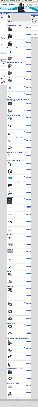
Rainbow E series (2, 18)
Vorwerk (1, 36)
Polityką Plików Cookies (13, 0)
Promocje (2, 58)
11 (21, 398)
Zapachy (1, 45)
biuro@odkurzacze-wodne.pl (11, 10)
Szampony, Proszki (2, 46)
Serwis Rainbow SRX (3, 53)
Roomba (1, 37)
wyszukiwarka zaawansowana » (29, 5)
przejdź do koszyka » (35, 17)
